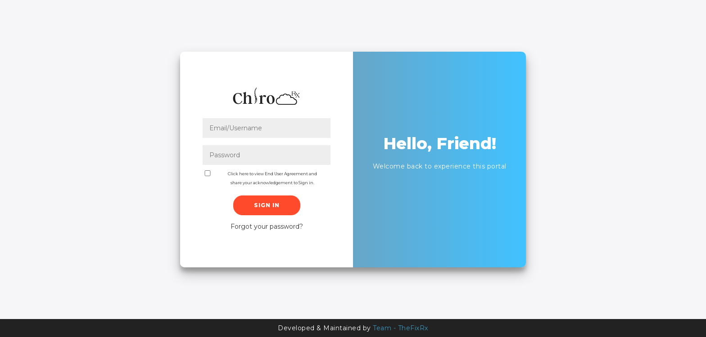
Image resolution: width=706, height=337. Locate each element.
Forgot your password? (267, 226)
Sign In (267, 205)
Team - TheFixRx (400, 328)
